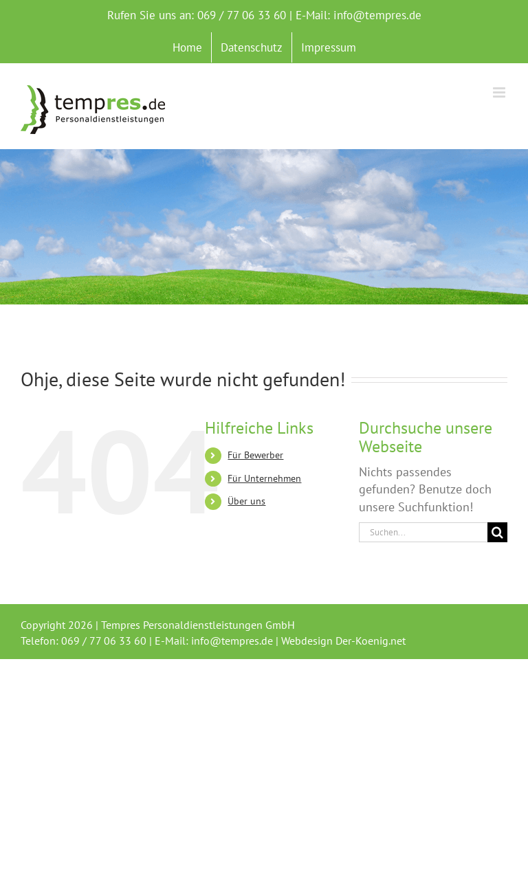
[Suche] (497, 532)
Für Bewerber (255, 455)
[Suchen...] (423, 532)
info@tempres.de (377, 15)
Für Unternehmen (264, 478)
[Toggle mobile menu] (500, 92)
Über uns (246, 501)
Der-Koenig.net (371, 640)
